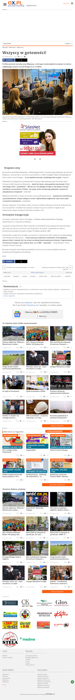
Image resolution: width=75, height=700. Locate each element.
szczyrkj (7, 276)
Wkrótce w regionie (13, 432)
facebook (7, 60)
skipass (33, 276)
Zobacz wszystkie (57, 426)
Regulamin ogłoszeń (43, 678)
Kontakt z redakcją (7, 657)
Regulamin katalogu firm (44, 682)
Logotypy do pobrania (31, 655)
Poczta (4, 685)
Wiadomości (13, 47)
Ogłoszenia (5, 680)
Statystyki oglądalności (32, 657)
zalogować (28, 302)
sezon (24, 276)
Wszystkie (37, 44)
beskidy (16, 276)
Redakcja (4, 655)
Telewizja (5, 676)
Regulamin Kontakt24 (43, 687)
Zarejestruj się (32, 305)
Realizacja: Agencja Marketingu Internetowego (37, 694)
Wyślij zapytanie (30, 665)
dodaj (55, 431)
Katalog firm (5, 682)
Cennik (27, 661)
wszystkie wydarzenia (57, 485)
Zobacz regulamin (9, 296)
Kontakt (28, 663)
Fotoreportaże (6, 678)
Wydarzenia (20, 47)
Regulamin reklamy (43, 683)
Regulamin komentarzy (44, 680)
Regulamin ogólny (42, 674)
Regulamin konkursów (43, 685)
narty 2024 (43, 276)
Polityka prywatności (43, 676)
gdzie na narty (56, 276)
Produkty (28, 659)
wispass (68, 276)
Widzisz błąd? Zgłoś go (37, 272)
